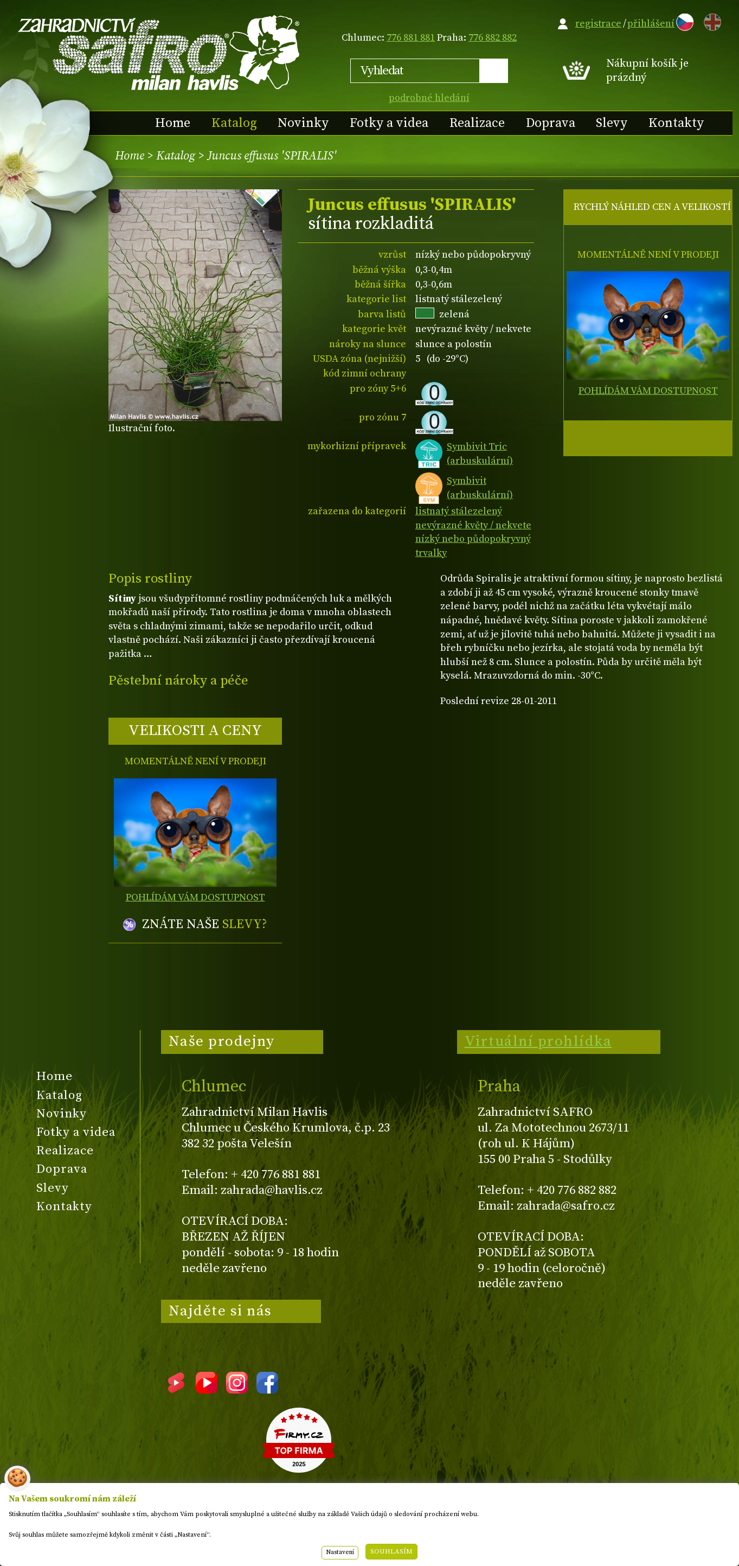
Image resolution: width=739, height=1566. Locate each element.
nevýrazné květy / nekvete (473, 525)
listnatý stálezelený (458, 511)
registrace (598, 23)
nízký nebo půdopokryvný (473, 539)
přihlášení (650, 23)
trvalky (431, 553)
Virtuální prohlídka (538, 1041)
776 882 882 (492, 37)
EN (710, 20)
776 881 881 (411, 37)
